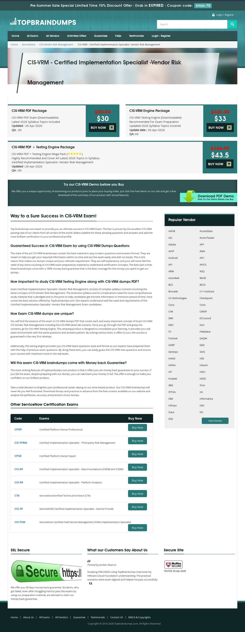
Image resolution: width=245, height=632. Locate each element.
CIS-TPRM (21, 442)
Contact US (116, 617)
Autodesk (173, 278)
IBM (170, 385)
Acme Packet (207, 238)
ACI (170, 238)
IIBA (170, 399)
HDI (202, 358)
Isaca (171, 412)
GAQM (203, 338)
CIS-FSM (20, 522)
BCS (170, 285)
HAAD (171, 358)
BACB (203, 278)
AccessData (206, 231)
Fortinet (173, 338)
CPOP (18, 429)
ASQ (202, 271)
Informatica (206, 399)
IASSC (203, 378)
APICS (203, 264)
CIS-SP (19, 509)
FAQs (118, 36)
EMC (171, 325)
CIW (170, 311)
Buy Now (137, 427)
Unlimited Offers (76, 36)
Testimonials (136, 36)
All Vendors (52, 36)
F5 (169, 331)
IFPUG (172, 392)
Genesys (173, 352)
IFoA (202, 385)
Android (173, 258)
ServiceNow (28, 44)
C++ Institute (207, 291)
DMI (170, 318)
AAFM (171, 231)
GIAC (202, 352)
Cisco (171, 305)
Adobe (172, 244)
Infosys (172, 405)
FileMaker (205, 331)
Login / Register (225, 14)
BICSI (203, 285)
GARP (171, 345)
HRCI (202, 372)
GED (202, 345)
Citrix (203, 305)
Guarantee (100, 36)
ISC (201, 412)
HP (170, 372)
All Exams (32, 36)
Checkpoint (206, 298)
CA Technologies (177, 298)
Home (15, 36)
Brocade (173, 291)
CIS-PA (19, 482)
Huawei (172, 378)
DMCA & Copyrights (139, 617)
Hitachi (204, 365)
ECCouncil (205, 318)
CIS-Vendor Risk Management (56, 44)
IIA (201, 392)
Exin (202, 325)
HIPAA (172, 365)
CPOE (18, 456)
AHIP (171, 251)
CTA (17, 495)
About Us (28, 617)
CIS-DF (19, 469)
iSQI (170, 419)
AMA (202, 251)
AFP (202, 244)
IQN (202, 405)
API (170, 264)
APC (202, 258)
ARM (171, 271)
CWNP (203, 311)
